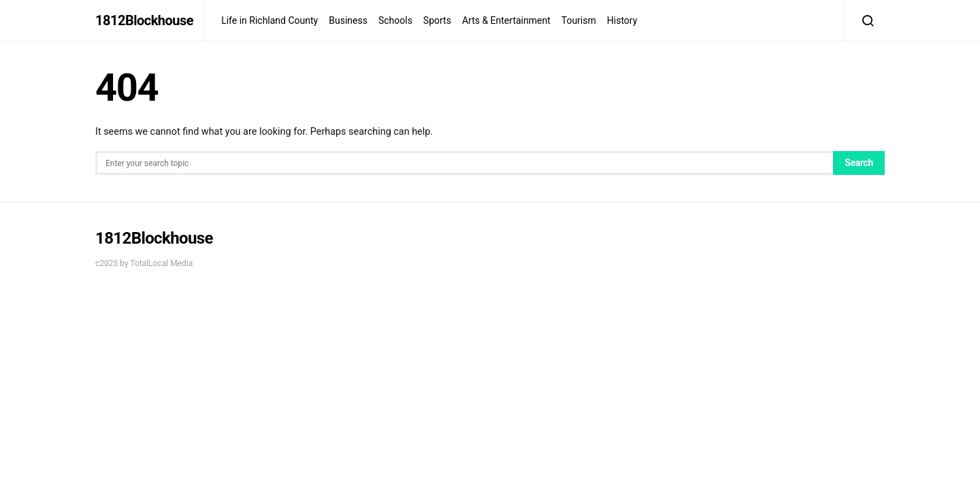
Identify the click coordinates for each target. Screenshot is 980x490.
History (622, 20)
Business (348, 20)
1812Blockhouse (144, 20)
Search (859, 162)
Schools (395, 20)
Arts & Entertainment (506, 20)
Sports (437, 20)
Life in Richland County (269, 20)
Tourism (578, 20)
